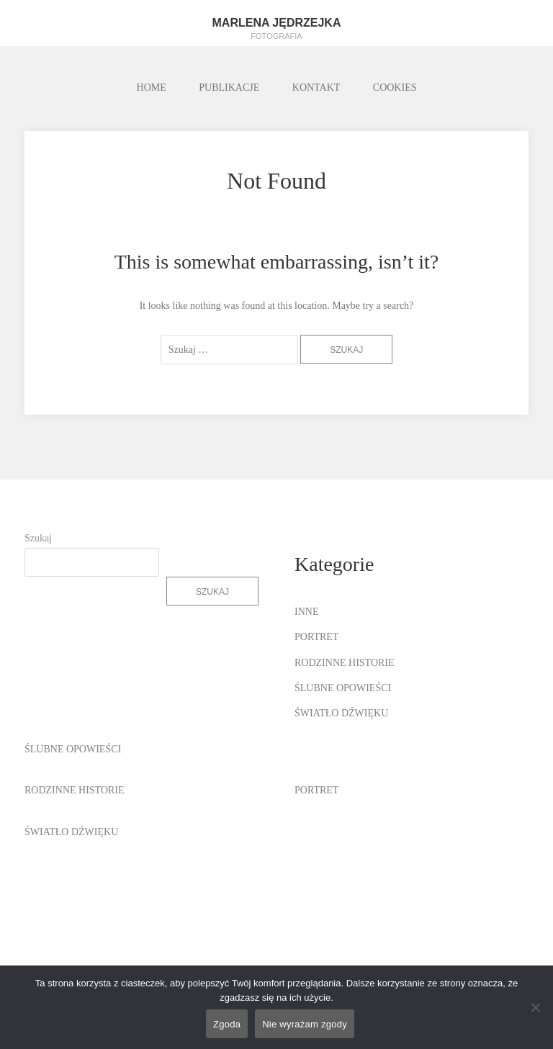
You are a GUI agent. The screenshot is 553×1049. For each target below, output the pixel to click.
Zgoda (226, 1024)
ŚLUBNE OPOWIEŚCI (343, 688)
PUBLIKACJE (229, 87)
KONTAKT (316, 87)
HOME (151, 87)
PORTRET (316, 636)
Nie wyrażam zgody (304, 1024)
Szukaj (38, 538)
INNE (306, 611)
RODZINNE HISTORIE (345, 662)
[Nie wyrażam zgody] (535, 1007)
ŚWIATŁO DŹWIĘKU (341, 713)
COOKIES (395, 87)
